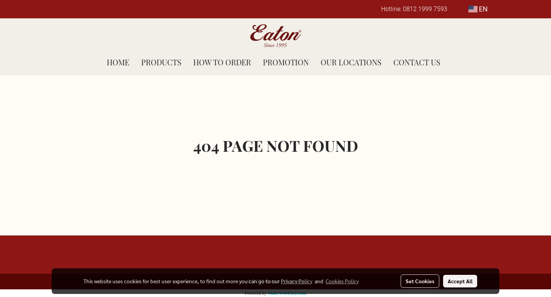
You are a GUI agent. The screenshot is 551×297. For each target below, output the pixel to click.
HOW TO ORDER (222, 62)
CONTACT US (416, 62)
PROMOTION (286, 62)
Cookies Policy (342, 281)
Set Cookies (420, 281)
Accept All (460, 281)
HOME (118, 62)
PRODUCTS (161, 62)
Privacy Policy (296, 281)
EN (478, 9)
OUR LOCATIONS (351, 62)
